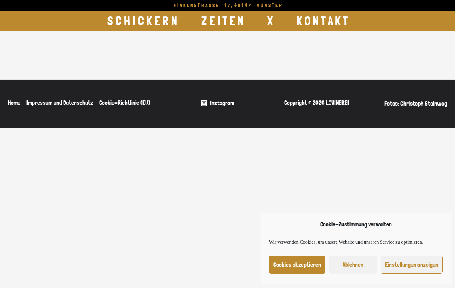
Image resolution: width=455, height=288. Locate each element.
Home (14, 102)
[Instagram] (217, 103)
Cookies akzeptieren (297, 264)
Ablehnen (353, 264)
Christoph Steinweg (423, 103)
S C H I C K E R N (142, 21)
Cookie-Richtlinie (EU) (124, 102)
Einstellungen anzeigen (411, 264)
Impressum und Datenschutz (59, 102)
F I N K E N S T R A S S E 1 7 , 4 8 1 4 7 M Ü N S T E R (228, 5)
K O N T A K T (322, 21)
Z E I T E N (222, 21)
